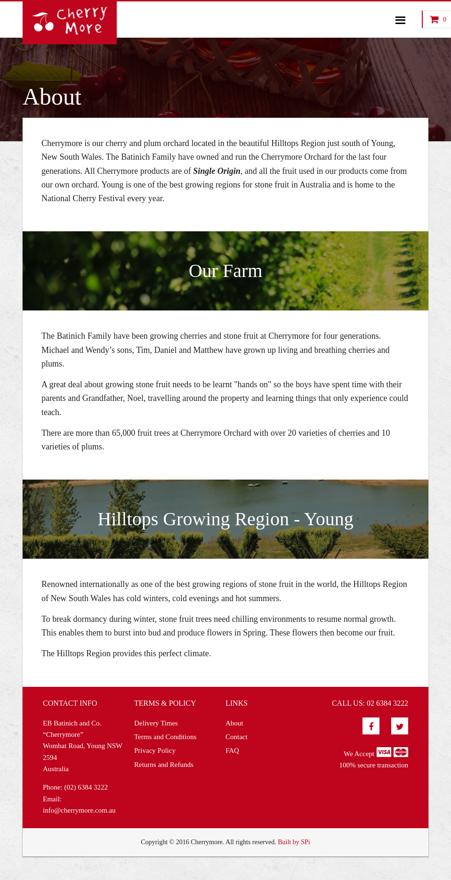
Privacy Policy (155, 750)
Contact (237, 737)
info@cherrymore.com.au (79, 810)
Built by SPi (294, 842)
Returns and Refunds (163, 764)
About (234, 723)
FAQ (232, 750)
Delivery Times (156, 723)
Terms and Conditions (165, 737)
